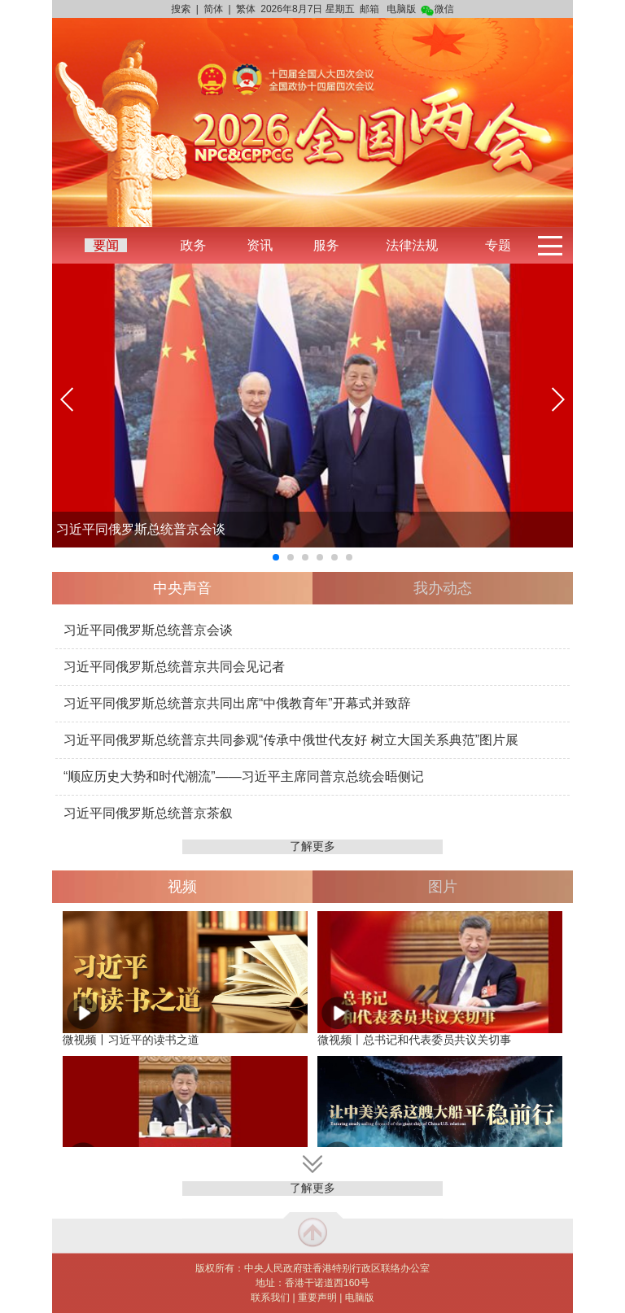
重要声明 (317, 1297)
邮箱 (369, 9)
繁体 (246, 9)
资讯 (260, 245)
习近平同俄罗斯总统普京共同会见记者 (174, 667)
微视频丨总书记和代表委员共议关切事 (414, 1039)
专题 (498, 245)
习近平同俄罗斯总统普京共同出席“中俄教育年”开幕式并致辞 (237, 703)
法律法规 (412, 245)
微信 (438, 9)
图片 (442, 887)
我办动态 (442, 588)
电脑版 (401, 9)
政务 (193, 245)
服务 (326, 245)
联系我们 (270, 1297)
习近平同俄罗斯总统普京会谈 (140, 529)
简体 (213, 9)
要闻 (106, 245)
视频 (182, 887)
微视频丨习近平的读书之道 (131, 1039)
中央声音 (182, 588)
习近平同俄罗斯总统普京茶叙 (148, 813)
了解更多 (312, 846)
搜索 (180, 9)
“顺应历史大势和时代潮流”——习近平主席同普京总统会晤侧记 (243, 776)
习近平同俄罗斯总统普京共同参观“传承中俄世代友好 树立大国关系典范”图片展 (290, 740)
